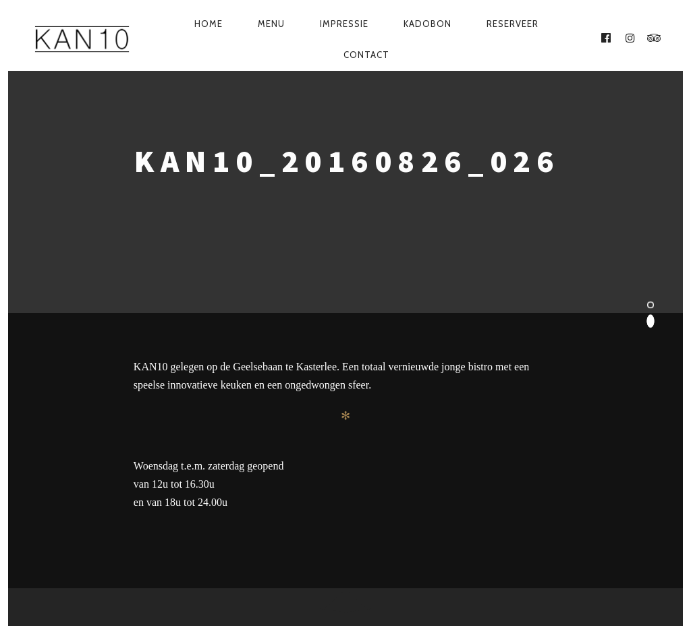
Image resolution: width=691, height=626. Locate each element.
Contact (366, 54)
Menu (271, 23)
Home (208, 23)
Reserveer (512, 23)
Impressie (344, 23)
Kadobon (427, 23)
